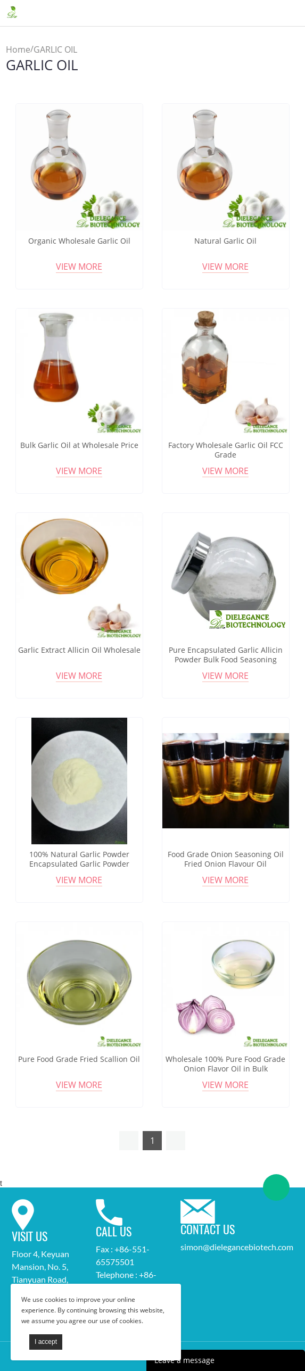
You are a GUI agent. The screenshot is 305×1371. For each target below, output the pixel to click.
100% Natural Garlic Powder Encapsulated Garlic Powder (79, 859)
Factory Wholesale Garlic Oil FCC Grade (225, 450)
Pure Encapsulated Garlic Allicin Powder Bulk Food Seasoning (226, 654)
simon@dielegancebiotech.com (236, 1247)
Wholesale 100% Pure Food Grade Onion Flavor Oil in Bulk (225, 1064)
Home (18, 49)
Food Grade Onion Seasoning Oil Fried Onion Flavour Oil (226, 859)
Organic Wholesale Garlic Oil (79, 241)
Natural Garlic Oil (225, 241)
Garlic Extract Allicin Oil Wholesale (79, 650)
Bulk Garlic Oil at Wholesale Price (79, 445)
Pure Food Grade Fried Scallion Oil (79, 1059)
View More (79, 266)
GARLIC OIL (55, 49)
